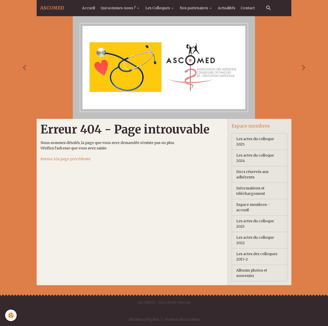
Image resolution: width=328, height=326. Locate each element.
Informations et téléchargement (250, 191)
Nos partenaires (194, 8)
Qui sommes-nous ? (118, 8)
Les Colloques (158, 8)
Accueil (88, 8)
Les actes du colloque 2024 (255, 158)
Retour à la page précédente (65, 159)
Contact (248, 8)
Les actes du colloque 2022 (255, 240)
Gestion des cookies (182, 319)
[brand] (52, 8)
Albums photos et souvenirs (251, 273)
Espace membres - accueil (253, 207)
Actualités (226, 8)
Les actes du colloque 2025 (255, 142)
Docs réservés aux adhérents (252, 174)
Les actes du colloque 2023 (255, 224)
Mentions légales (144, 319)
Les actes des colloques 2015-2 (256, 257)
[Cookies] (11, 315)
